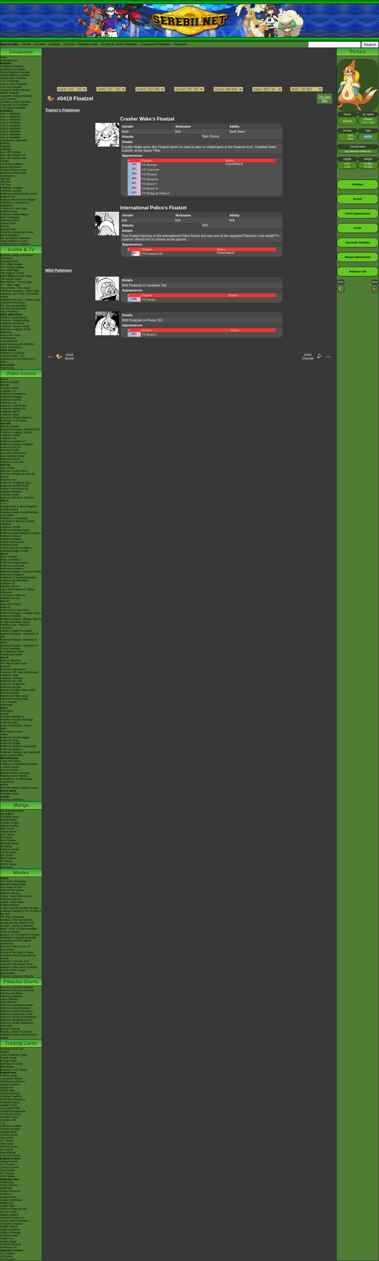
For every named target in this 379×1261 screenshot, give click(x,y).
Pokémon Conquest (12, 574)
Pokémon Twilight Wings (14, 320)
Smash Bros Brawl (11, 654)
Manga (21, 805)
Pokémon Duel (9, 544)
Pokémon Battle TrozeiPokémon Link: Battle (19, 514)
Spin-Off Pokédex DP (12, 155)
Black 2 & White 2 (10, 559)
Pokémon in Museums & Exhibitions (14, 204)
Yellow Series (8, 831)
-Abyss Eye (7, 1182)
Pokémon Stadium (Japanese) (18, 746)
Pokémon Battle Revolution (16, 630)
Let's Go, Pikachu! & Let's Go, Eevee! (18, 475)
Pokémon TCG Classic (13, 1069)
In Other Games (9, 767)
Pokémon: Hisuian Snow (14, 326)
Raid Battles (7, 1066)
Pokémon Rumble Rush (14, 485)
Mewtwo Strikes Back (13, 884)
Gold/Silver (6, 710)
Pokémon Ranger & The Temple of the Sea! (20, 912)
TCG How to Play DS (12, 595)
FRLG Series (8, 840)
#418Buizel (69, 356)
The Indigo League (11, 264)
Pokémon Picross (10, 536)
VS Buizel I (149, 183)
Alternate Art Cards (11, 1063)
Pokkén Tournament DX (14, 488)
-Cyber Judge (8, 1241)
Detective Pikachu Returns (16, 417)
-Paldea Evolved (10, 1128)
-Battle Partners (9, 1214)
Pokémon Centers (11, 190)
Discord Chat (8, 229)
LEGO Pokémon (10, 217)
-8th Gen (5, 181)
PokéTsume (7, 367)
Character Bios (9, 261)
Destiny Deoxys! (10, 905)
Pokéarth (180, 44)
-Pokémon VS (8, 1247)
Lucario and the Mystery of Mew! (19, 908)
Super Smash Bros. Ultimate (17, 497)
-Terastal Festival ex (12, 1217)
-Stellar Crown (8, 1105)
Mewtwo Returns (10, 893)
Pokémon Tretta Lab (12, 565)
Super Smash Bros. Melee (15, 725)
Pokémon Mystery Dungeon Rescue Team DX (16, 446)
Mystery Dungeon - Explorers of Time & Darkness (19, 647)
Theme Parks (8, 223)
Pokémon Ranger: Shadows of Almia (18, 641)
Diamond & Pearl (10, 604)
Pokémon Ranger (10, 687)
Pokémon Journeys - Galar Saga (19, 290)
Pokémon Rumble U (12, 568)
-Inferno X (6, 1194)
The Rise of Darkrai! (12, 916)
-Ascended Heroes (11, 1078)
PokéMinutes (8, 338)
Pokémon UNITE (10, 411)
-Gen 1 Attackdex (10, 113)
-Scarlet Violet (8, 1131)
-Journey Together (11, 1096)
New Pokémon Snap (12, 456)
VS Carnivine (150, 169)
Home (26, 44)
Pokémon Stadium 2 (12, 716)
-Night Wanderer (10, 1229)
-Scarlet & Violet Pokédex (15, 101)
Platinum (5, 607)
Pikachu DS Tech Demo (14, 695)
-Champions (7, 175)
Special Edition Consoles (15, 772)
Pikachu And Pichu (11, 993)
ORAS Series (8, 864)
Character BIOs (9, 816)
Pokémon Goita (9, 793)
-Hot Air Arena (8, 1211)
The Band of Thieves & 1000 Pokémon (17, 523)
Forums (39, 44)
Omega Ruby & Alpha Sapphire (18, 506)
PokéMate (6, 704)
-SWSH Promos (9, 1167)
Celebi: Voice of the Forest (16, 896)
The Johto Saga (9, 270)
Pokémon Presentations (14, 214)
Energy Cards (8, 1060)
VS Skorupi (149, 164)
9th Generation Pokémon (15, 238)
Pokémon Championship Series (19, 193)
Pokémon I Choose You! (14, 961)
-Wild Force (7, 1238)
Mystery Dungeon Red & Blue (18, 690)
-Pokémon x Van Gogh (13, 208)
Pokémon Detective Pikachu (17, 976)
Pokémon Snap (9, 740)
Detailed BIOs (8, 819)
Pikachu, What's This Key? (16, 1031)
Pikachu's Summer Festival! (16, 1005)
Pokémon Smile (9, 450)
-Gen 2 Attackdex (10, 116)
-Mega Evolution (10, 1084)
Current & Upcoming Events (16, 232)
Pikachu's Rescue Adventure (17, 990)
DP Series (6, 846)
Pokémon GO (8, 402)
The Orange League (12, 267)
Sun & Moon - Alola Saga (15, 287)
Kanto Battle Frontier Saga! (16, 276)
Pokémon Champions (13, 393)
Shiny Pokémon (9, 311)
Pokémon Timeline (11, 187)
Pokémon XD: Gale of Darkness (19, 672)
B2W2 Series (8, 858)
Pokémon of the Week (13, 172)
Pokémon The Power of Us (16, 964)
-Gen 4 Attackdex (10, 122)
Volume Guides (9, 825)
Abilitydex (6, 149)
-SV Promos (7, 1164)
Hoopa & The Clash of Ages (16, 952)
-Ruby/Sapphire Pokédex (15, 72)
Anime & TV (21, 249)
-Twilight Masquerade (13, 1111)
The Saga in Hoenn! (12, 273)
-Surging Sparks (10, 1102)
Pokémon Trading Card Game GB (20, 752)
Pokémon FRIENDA (12, 799)
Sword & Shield (9, 426)
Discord (69, 44)
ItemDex (5, 143)
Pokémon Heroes (10, 899)
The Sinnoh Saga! (11, 278)
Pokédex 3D (7, 583)
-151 (3, 1123)
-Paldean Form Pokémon (15, 244)
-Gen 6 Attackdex (10, 128)
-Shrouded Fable (10, 1108)
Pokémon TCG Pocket (13, 420)
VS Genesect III (152, 253)
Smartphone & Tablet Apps (16, 778)
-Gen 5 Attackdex (10, 125)
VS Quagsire (150, 179)
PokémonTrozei (9, 693)
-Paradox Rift (8, 1120)
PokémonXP (7, 196)
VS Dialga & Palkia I (155, 193)
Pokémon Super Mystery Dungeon (20, 533)
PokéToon (6, 332)
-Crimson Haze (9, 1235)
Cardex (4, 161)
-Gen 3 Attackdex (10, 119)
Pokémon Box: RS (11, 681)
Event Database (9, 235)
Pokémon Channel (11, 678)
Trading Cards (21, 1043)
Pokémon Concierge (12, 353)
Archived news (9, 60)
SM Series (6, 867)
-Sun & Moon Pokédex (13, 84)
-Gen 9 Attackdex (10, 137)
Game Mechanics (10, 167)
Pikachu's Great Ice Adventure (18, 1016)
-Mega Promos (9, 1161)
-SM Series (7, 1137)
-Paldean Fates (9, 1117)
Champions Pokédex (155, 44)
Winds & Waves (9, 382)
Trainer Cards (8, 1057)
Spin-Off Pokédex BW (13, 158)
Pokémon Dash (9, 675)
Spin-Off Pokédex (10, 152)
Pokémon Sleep (9, 414)
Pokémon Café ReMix (13, 405)
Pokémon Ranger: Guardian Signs (20, 613)
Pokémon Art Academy (13, 518)
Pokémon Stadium (11, 749)
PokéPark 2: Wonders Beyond (18, 577)
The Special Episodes (13, 305)
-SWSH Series (8, 1134)
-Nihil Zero (6, 1188)
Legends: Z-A (8, 390)
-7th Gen (5, 184)
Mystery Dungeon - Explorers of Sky (19, 635)
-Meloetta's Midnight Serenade (18, 937)
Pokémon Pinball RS (12, 684)
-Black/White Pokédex (13, 78)
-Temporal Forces (10, 1114)
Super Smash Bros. (11, 755)
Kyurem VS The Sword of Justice (19, 934)
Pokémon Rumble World (14, 530)
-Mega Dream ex (10, 1191)
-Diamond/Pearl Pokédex (15, 75)
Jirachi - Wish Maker (12, 902)
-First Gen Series (10, 1155)
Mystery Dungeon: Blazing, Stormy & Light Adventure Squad (20, 620)
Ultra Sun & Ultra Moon (14, 470)
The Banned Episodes (13, 308)
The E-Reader (8, 701)
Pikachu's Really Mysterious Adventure (16, 1024)
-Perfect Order (8, 1075)
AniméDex (6, 258)
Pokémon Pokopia (11, 396)
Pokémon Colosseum (13, 669)
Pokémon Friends (10, 399)
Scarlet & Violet (9, 387)
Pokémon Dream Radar (14, 562)
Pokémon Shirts (9, 220)
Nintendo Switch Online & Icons (19, 787)
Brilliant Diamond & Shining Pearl (20, 429)
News (3, 57)
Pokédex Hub (88, 44)
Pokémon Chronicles (12, 302)
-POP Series (7, 1176)
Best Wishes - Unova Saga (16, 281)
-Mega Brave (8, 1197)
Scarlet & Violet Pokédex (119, 44)
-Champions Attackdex (13, 140)
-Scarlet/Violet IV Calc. (13, 170)
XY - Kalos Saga (10, 284)
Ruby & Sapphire (10, 660)
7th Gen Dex (324, 98)
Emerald (5, 666)
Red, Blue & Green (11, 731)
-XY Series (6, 1140)
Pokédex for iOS (10, 598)
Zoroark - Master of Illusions (16, 925)
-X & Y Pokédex (9, 81)
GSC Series (7, 834)
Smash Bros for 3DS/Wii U (16, 547)
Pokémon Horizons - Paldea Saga (20, 299)
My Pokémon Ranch (12, 651)
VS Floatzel (149, 174)
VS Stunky (149, 299)
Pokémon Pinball (10, 743)
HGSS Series (8, 852)
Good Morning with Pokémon (17, 344)
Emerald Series (9, 843)
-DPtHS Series (9, 1146)
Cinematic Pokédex (11, 164)
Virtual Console (9, 770)
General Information (12, 810)
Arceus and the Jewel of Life (17, 922)
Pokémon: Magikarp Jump (15, 482)
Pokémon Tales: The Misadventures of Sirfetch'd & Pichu (17, 358)
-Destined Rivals (10, 1093)
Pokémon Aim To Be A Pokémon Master (19, 295)
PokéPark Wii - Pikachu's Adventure (15, 626)
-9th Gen (5, 178)
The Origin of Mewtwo (13, 881)
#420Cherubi (308, 356)
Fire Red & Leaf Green (13, 663)
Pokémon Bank (9, 509)
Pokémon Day (8, 211)
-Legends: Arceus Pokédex (16, 95)
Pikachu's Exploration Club (16, 1014)
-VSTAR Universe (10, 1244)
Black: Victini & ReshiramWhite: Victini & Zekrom (19, 930)
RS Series (6, 837)
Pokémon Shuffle (10, 527)
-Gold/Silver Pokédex (12, 69)
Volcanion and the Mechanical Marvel (18, 957)
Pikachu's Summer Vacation (16, 987)
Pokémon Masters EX (13, 408)
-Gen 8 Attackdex (10, 134)
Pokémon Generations (13, 317)
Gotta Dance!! (8, 1002)
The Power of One (11, 887)
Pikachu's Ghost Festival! (15, 1008)
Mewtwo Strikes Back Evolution (18, 967)
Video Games (21, 373)
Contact (54, 44)
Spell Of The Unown (12, 890)
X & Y (3, 503)
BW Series (6, 855)
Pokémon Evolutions (12, 323)
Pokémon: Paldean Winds (15, 329)
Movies (21, 872)
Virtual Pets (7, 781)
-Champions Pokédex (13, 107)
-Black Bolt (6, 1087)
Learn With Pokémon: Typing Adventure (17, 591)
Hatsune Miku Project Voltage (17, 199)
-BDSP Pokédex (10, 93)
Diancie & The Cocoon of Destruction (15, 948)
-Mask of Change (10, 1232)
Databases (21, 51)
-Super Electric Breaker (14, 1220)
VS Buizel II (150, 188)
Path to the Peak (10, 335)
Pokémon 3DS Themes (14, 775)
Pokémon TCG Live (11, 462)
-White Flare (7, 1090)
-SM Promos (7, 1170)
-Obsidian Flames (10, 1125)
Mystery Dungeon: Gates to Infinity (20, 571)
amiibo (4, 784)
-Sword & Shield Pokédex (15, 90)
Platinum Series (9, 849)
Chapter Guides (9, 822)
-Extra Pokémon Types (13, 1054)
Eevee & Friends (10, 1028)
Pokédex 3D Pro (10, 586)
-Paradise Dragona (11, 1223)
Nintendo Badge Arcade (14, 550)
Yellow (4, 734)
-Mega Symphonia (11, 1200)
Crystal (4, 713)
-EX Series (6, 1149)
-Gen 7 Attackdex (10, 131)
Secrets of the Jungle (12, 970)
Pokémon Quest (10, 494)
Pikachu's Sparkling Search (16, 1019)
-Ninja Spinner (8, 1185)
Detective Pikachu (11, 491)
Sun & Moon (7, 467)
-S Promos (6, 1256)
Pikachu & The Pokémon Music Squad (18, 1036)
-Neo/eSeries (8, 1152)
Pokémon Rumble (11, 616)
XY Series (6, 861)
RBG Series (7, 828)
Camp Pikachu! (9, 999)
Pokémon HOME (10, 435)
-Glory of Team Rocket (13, 1208)
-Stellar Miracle (9, 1226)
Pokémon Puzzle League (15, 737)
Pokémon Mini (8, 722)
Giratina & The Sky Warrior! (16, 919)
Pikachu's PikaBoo (11, 996)
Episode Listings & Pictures (16, 255)
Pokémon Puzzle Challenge (16, 719)
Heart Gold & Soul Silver (14, 610)
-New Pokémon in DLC (14, 241)
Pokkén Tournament (12, 541)
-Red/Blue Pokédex (11, 66)
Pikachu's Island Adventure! (16, 1011)
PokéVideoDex (9, 341)
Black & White (8, 556)
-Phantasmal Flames (12, 1081)
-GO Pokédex (8, 98)
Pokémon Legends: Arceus (16, 432)
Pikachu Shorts (21, 981)
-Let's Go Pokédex (11, 87)
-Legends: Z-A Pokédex (14, 104)
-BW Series (7, 1143)
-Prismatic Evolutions (12, 1099)
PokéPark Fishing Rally (14, 698)
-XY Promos (7, 1173)
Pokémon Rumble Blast (14, 580)
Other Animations (10, 347)
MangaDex (6, 813)
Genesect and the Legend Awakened (15, 942)
